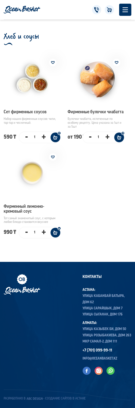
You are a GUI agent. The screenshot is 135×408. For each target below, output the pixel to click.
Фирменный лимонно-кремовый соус (24, 209)
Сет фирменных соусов (25, 112)
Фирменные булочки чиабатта (96, 112)
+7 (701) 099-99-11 (96, 10)
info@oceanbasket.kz (100, 359)
